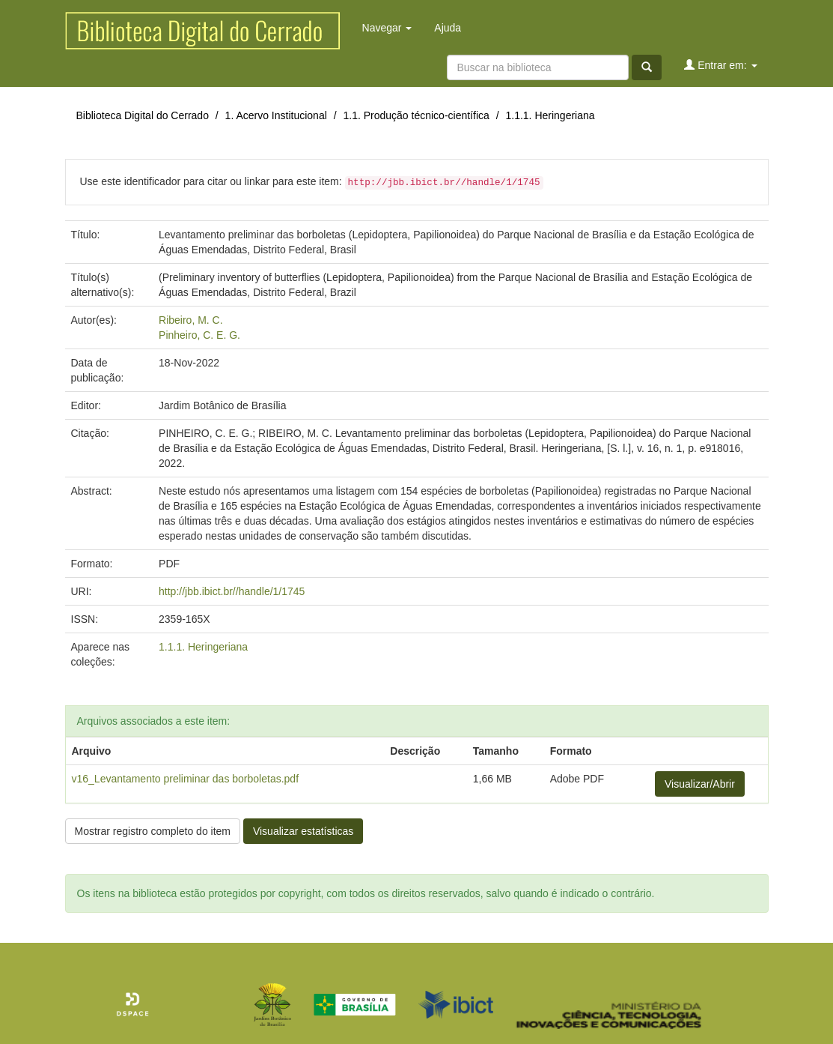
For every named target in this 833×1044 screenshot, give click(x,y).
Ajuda (447, 28)
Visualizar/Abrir (700, 784)
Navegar (387, 28)
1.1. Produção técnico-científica (416, 115)
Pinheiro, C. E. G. (199, 335)
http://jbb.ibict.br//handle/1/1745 (232, 591)
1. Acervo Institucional (276, 115)
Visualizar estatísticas (303, 831)
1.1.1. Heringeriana (549, 115)
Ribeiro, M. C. (191, 320)
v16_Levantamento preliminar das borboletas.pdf (185, 779)
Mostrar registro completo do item (153, 831)
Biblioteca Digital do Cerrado (142, 115)
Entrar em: (720, 64)
